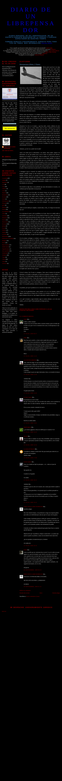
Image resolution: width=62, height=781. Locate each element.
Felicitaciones (5, 201)
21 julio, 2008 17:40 (30, 457)
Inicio (41, 593)
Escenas (4, 197)
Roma (3, 242)
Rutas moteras (5, 244)
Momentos (4, 217)
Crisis (3, 190)
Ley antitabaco (5, 211)
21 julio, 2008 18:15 (30, 480)
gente (3, 205)
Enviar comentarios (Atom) (32, 596)
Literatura (4, 215)
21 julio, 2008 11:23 (30, 356)
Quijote (4, 232)
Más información (10, 128)
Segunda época (5, 249)
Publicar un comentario (25, 590)
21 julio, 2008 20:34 (30, 545)
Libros (3, 213)
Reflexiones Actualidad (7, 238)
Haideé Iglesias (27, 427)
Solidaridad (5, 253)
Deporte (4, 192)
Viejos (3, 261)
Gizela (25, 319)
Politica (4, 230)
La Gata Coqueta (28, 397)
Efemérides (5, 195)
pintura (3, 226)
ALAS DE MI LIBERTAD (30, 360)
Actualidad (4, 178)
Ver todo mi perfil (8, 150)
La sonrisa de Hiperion (29, 449)
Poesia (3, 228)
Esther (25, 337)
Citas (3, 186)
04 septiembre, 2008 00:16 (33, 570)
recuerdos (4, 234)
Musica (4, 219)
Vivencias (4, 263)
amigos (4, 180)
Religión (4, 240)
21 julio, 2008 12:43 (30, 393)
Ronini (25, 549)
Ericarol (26, 436)
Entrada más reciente (25, 593)
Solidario (4, 255)
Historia (4, 207)
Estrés (3, 199)
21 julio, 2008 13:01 (30, 423)
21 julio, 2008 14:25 (30, 432)
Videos (3, 259)
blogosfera (4, 182)
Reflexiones (30, 310)
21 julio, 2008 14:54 (30, 445)
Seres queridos (5, 251)
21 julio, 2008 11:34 (30, 374)
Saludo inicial (5, 246)
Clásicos (4, 188)
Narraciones (5, 222)
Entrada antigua (56, 593)
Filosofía (4, 203)
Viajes (3, 257)
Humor (3, 209)
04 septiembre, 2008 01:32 (33, 586)
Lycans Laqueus (27, 461)
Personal (4, 224)
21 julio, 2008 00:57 (30, 333)
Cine (3, 184)
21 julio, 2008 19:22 (30, 502)
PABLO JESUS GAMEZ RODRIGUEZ (33, 506)
